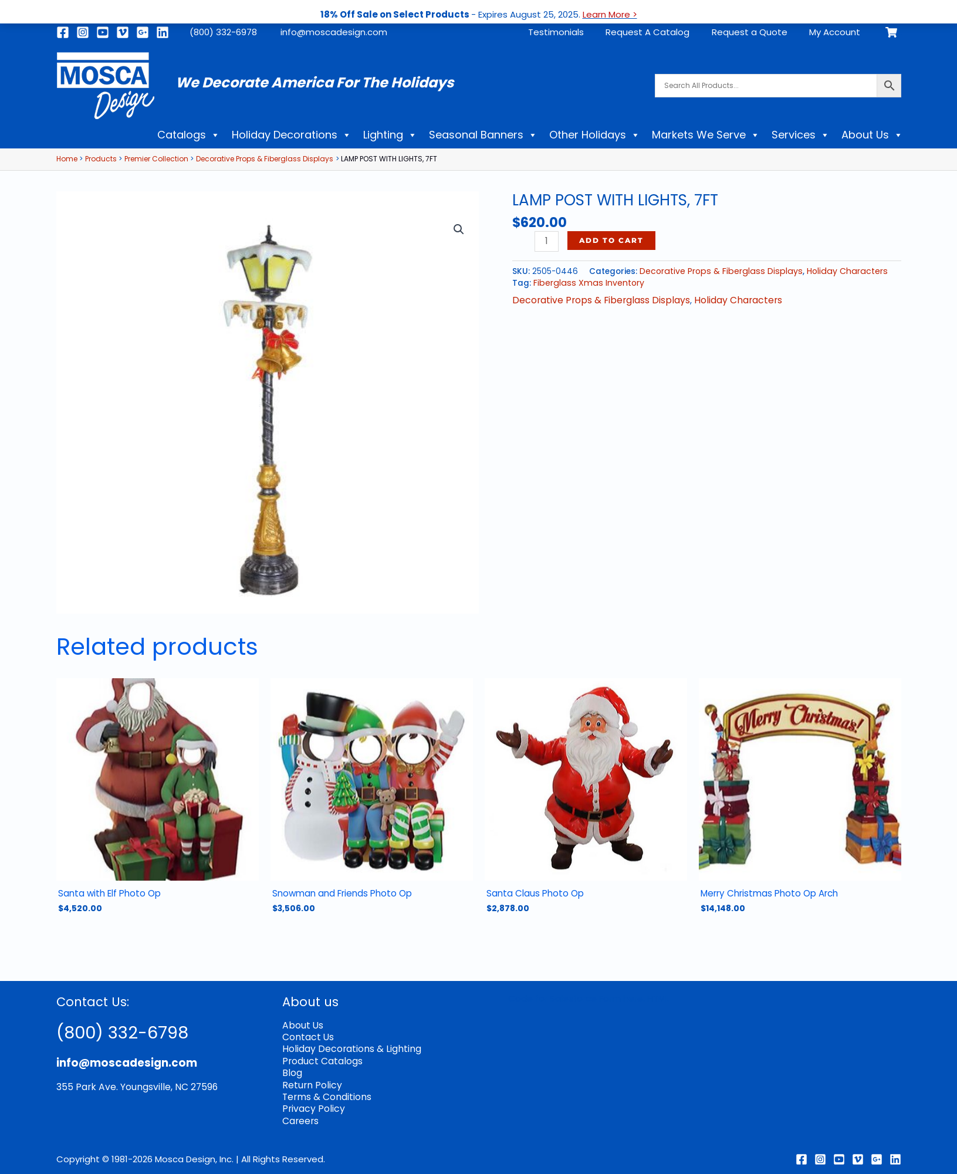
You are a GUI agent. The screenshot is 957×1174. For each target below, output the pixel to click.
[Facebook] (62, 32)
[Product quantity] (546, 241)
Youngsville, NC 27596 (164, 1086)
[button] (459, 228)
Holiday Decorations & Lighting (348, 1047)
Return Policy (310, 1081)
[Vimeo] (122, 32)
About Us (872, 135)
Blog (291, 1070)
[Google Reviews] (876, 1154)
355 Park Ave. (85, 1086)
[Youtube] (102, 32)
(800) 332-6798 (128, 1030)
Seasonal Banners (483, 135)
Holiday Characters (837, 270)
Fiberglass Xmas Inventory (585, 281)
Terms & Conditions (325, 1093)
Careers (299, 1115)
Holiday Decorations (291, 135)
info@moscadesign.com (333, 32)
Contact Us (307, 1035)
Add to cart (611, 240)
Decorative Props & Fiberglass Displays (717, 270)
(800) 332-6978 (223, 32)
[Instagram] (82, 32)
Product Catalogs (321, 1058)
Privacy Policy (311, 1104)
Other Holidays (594, 135)
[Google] (142, 32)
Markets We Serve (706, 135)
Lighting (390, 135)
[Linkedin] (162, 32)
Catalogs (188, 135)
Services (801, 135)
